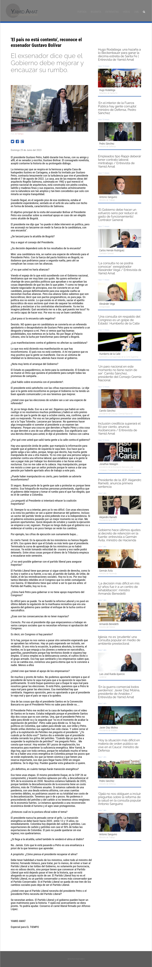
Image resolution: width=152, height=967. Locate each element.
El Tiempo (19, 134)
